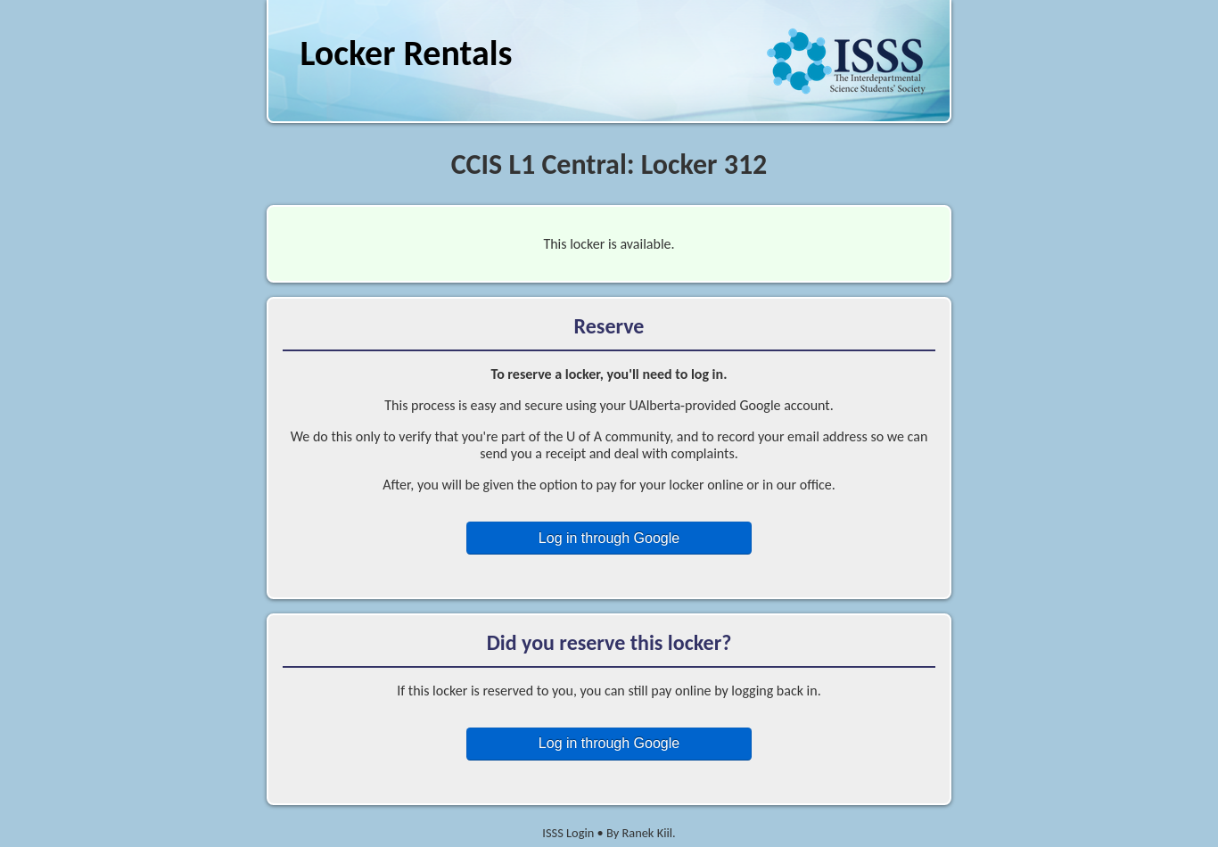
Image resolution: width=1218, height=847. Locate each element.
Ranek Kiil (646, 833)
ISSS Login (568, 833)
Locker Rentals (406, 53)
